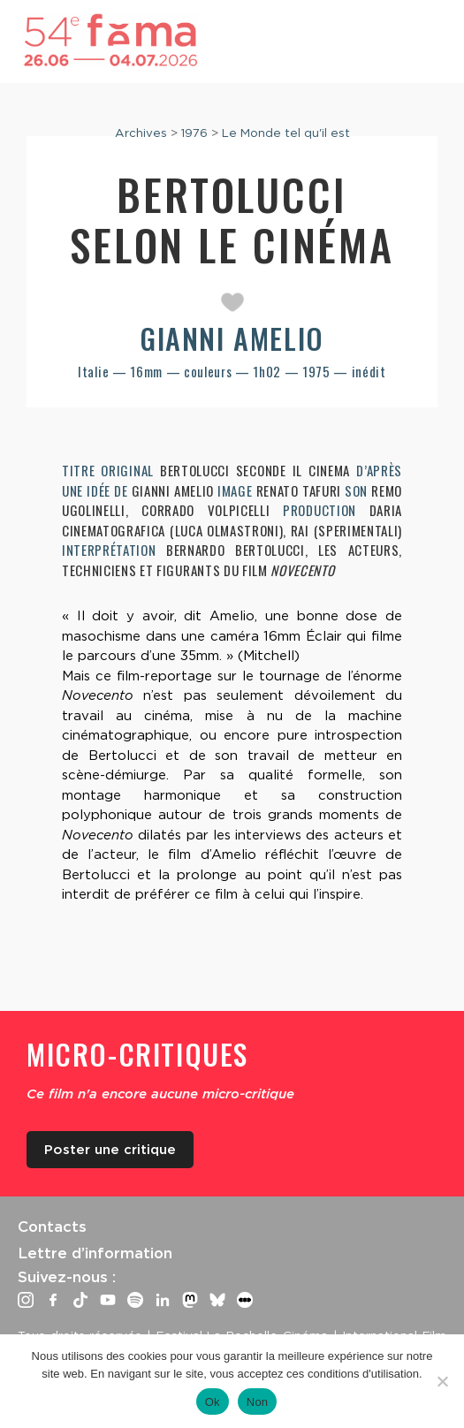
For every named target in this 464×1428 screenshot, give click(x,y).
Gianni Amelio (232, 338)
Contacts (52, 1226)
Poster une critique (110, 1150)
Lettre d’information (95, 1253)
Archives (141, 132)
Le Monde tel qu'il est (286, 132)
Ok (212, 1402)
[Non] (442, 1381)
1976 (194, 132)
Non (258, 1402)
